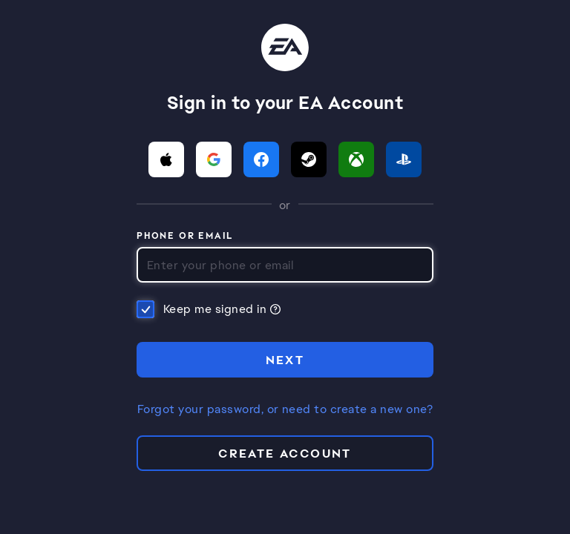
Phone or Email (185, 236)
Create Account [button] (285, 453)
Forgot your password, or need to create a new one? (285, 409)
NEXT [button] (285, 360)
